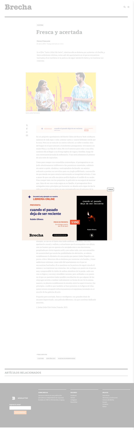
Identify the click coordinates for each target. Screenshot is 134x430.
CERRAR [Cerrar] (110, 189)
